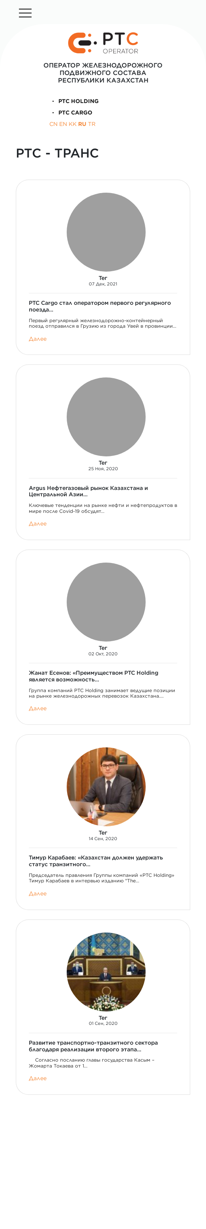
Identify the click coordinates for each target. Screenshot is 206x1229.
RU (82, 124)
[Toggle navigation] (25, 13)
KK (73, 124)
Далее (38, 339)
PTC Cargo (71, 112)
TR (92, 124)
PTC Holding (74, 101)
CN (53, 124)
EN (63, 124)
